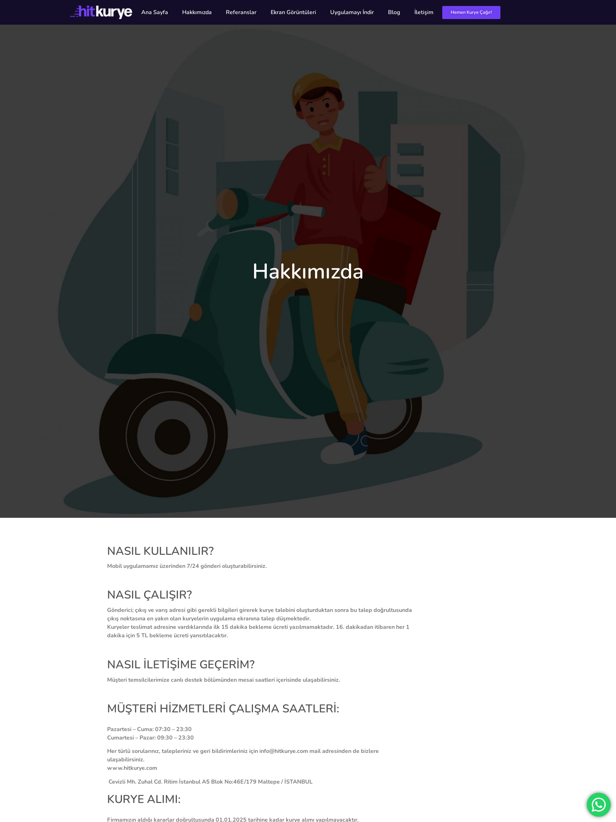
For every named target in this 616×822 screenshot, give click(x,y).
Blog (394, 12)
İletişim (423, 12)
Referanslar (241, 12)
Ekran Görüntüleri (293, 12)
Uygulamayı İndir (352, 12)
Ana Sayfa (154, 12)
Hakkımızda (197, 12)
